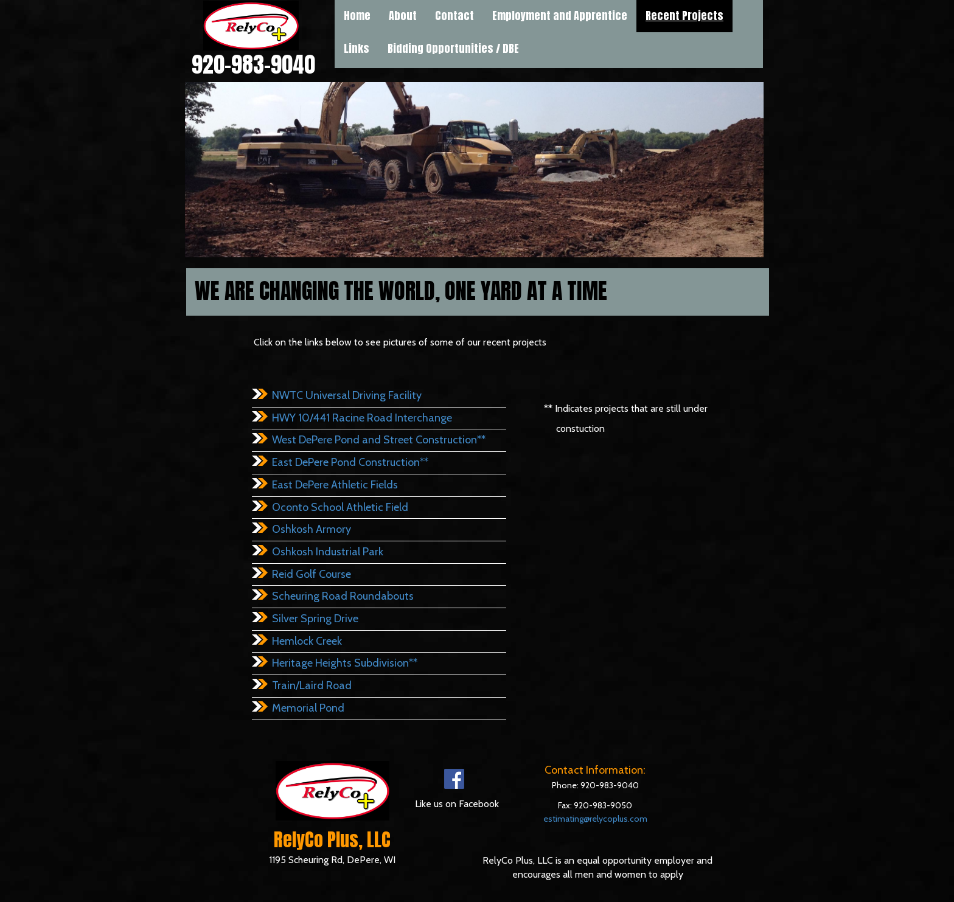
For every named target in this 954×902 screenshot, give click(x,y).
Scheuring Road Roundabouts (343, 596)
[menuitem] (356, 48)
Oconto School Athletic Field (340, 507)
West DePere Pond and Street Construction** (379, 439)
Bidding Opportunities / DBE (453, 48)
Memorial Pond (308, 708)
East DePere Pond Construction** (350, 462)
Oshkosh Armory (311, 529)
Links (356, 48)
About (403, 16)
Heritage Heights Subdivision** (344, 663)
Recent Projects (684, 16)
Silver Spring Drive (315, 618)
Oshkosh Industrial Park (327, 551)
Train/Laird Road (312, 685)
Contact (454, 16)
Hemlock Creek (307, 641)
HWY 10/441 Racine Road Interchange (362, 418)
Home (357, 16)
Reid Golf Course (311, 574)
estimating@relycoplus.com (595, 818)
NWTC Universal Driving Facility (347, 395)
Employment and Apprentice (559, 16)
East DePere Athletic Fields (335, 484)
